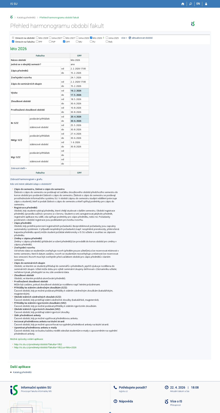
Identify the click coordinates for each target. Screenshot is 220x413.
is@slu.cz (123, 391)
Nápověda (126, 401)
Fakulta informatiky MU (41, 391)
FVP (52, 41)
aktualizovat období (142, 37)
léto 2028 (42, 37)
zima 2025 (112, 37)
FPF (39, 41)
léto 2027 (69, 37)
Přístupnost (175, 405)
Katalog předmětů (26, 17)
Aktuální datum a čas (179, 391)
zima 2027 (55, 37)
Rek (109, 41)
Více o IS (176, 401)
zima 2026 (82, 37)
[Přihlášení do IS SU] (206, 4)
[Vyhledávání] (191, 4)
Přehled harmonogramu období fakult (59, 17)
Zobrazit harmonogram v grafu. (26, 179)
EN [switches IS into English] (198, 3)
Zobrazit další (18, 168)
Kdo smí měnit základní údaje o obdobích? (30, 184)
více (123, 37)
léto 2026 (96, 37)
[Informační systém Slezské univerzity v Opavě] (14, 4)
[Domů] (183, 4)
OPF (66, 41)
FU (92, 41)
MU (79, 41)
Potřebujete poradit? (133, 387)
